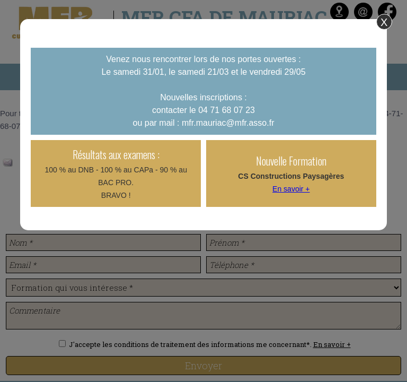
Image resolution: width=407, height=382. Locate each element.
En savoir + (290, 189)
